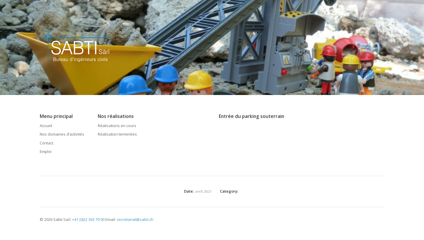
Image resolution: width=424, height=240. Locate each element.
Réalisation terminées (117, 134)
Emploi (46, 151)
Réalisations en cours (117, 125)
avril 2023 (203, 191)
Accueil (46, 125)
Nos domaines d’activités (62, 134)
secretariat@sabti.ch (135, 219)
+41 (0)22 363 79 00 (88, 219)
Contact (46, 143)
